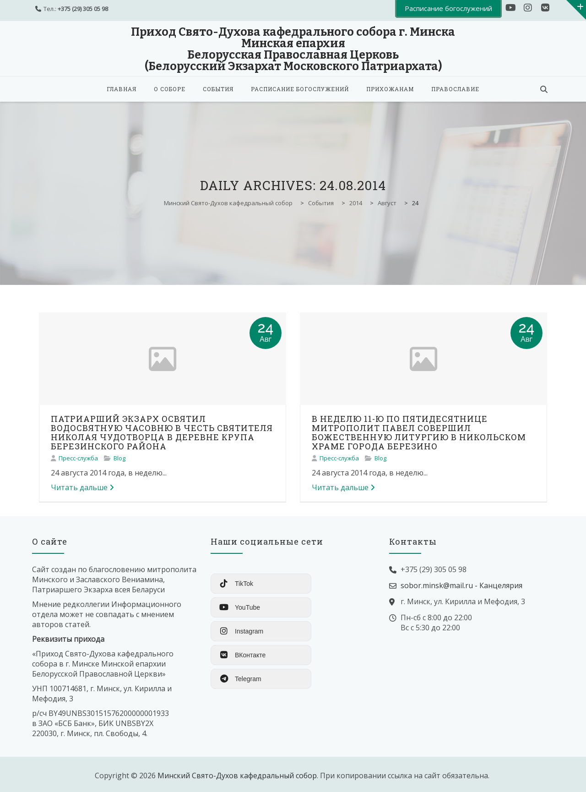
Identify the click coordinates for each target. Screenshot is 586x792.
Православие (455, 89)
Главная (121, 89)
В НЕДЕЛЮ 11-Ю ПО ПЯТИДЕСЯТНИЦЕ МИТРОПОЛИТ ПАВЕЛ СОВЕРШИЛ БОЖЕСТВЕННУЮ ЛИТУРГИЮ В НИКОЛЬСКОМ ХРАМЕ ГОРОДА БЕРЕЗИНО (419, 432)
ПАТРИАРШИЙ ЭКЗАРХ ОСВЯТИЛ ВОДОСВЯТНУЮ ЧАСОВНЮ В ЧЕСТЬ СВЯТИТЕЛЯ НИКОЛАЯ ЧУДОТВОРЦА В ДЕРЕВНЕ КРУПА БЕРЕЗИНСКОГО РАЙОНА (162, 432)
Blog (119, 458)
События (218, 89)
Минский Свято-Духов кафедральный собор (237, 775)
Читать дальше (82, 487)
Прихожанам (390, 89)
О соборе (169, 89)
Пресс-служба (78, 458)
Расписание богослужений (300, 89)
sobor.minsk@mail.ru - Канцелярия (461, 585)
